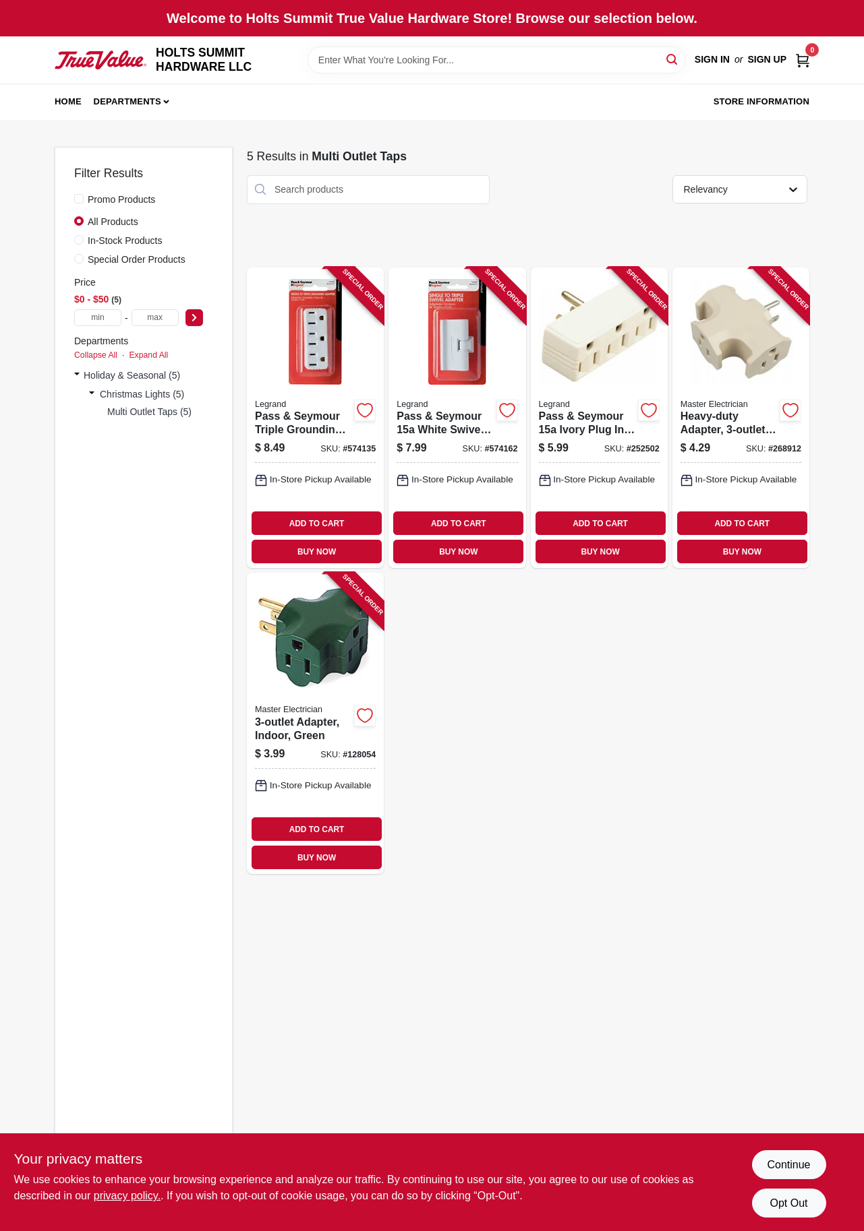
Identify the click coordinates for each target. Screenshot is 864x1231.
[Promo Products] (79, 198)
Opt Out (788, 1203)
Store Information (761, 101)
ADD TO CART (317, 523)
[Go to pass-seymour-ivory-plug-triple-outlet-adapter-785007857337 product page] (599, 418)
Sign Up (766, 59)
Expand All (148, 355)
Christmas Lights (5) (142, 394)
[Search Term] (496, 59)
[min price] (97, 317)
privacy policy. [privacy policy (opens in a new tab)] (127, 1195)
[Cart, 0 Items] (802, 60)
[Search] (673, 59)
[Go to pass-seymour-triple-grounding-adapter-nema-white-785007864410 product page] (315, 418)
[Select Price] (194, 317)
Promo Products (121, 199)
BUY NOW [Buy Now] (316, 552)
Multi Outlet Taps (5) (149, 411)
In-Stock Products (125, 240)
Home (68, 101)
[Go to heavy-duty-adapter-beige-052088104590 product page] (740, 418)
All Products (113, 221)
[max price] (155, 317)
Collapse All (95, 355)
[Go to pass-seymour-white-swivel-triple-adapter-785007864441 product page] (456, 418)
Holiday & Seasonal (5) (132, 375)
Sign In (712, 59)
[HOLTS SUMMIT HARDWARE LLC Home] (100, 60)
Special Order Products (136, 259)
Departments (127, 101)
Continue (788, 1164)
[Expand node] (77, 375)
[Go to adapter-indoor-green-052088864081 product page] (315, 723)
